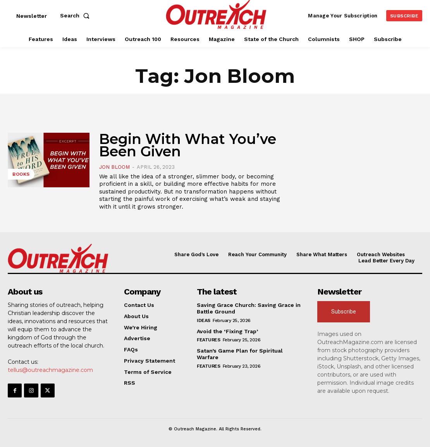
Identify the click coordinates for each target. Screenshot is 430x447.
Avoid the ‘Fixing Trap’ (227, 331)
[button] (76, 15)
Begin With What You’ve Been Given (187, 145)
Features (208, 340)
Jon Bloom (114, 167)
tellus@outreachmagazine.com (50, 370)
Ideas (203, 320)
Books (21, 174)
